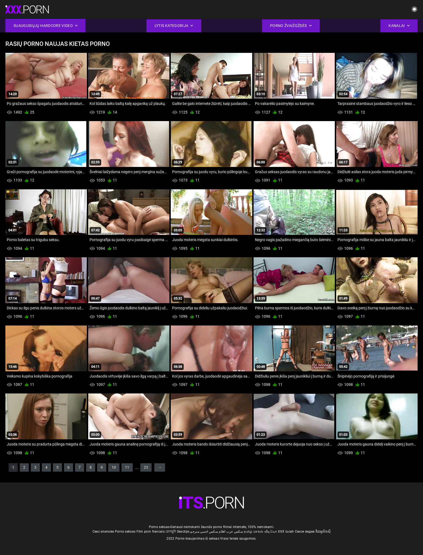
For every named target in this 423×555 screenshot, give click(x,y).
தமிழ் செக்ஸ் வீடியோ (260, 531)
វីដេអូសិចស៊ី (323, 531)
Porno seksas (125, 531)
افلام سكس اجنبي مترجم (207, 531)
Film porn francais (151, 531)
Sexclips (183, 531)
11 (127, 467)
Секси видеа (305, 531)
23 (146, 467)
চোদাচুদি (170, 531)
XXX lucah (286, 531)
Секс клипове (103, 531)
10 (114, 467)
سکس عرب (234, 531)
